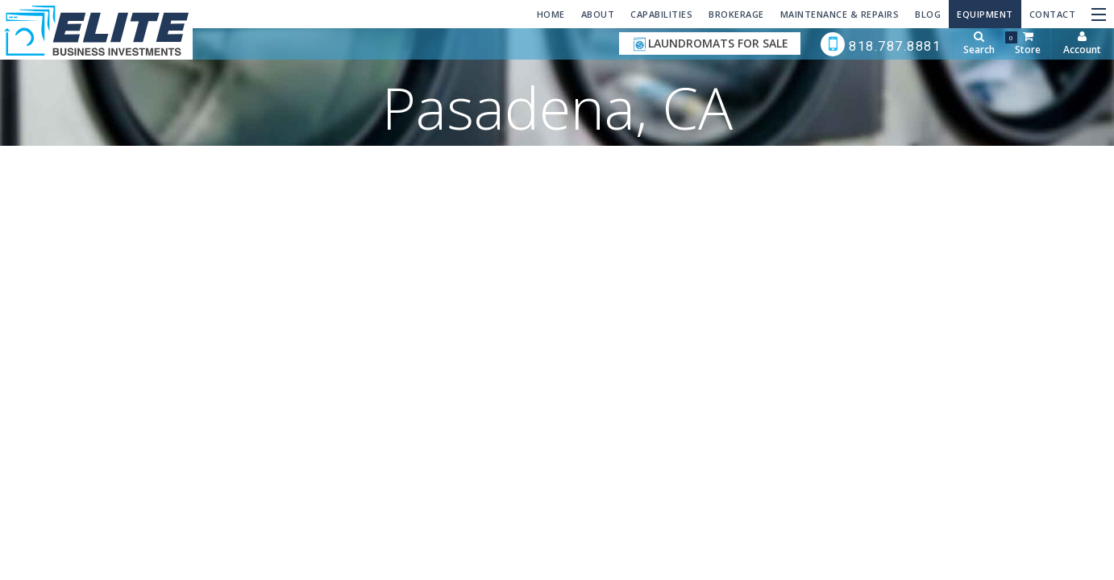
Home (551, 14)
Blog (928, 14)
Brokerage (736, 14)
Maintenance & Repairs (840, 14)
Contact (1052, 14)
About (598, 14)
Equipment (985, 14)
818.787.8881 (881, 44)
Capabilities (661, 14)
